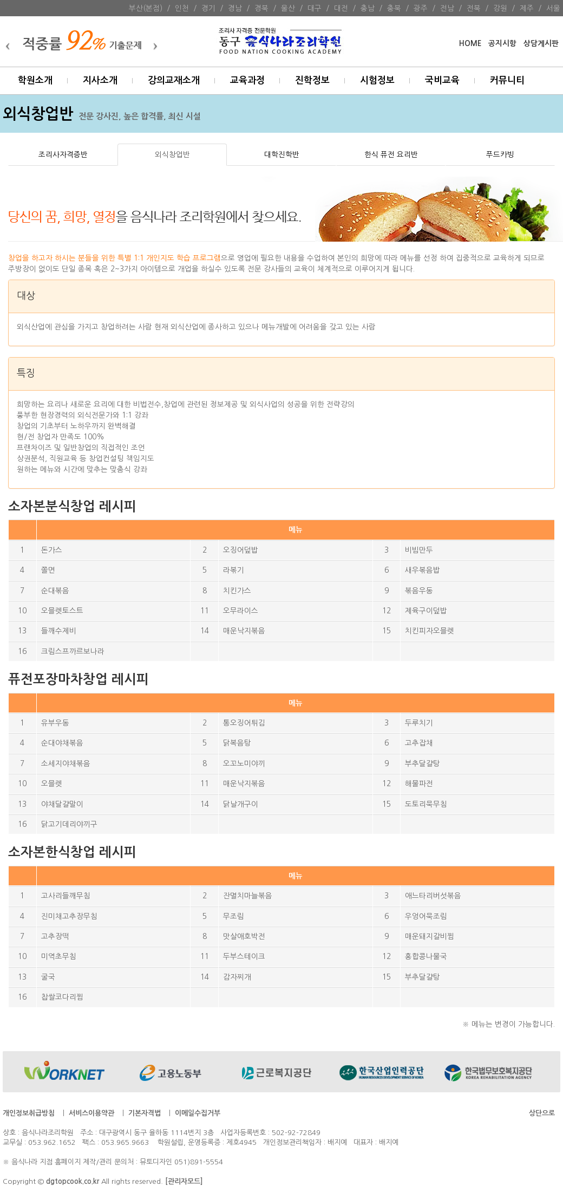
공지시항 (502, 43)
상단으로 (542, 1113)
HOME (470, 43)
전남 (447, 8)
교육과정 (247, 80)
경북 (261, 8)
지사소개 (100, 80)
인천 (182, 8)
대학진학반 (281, 154)
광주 (421, 8)
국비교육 (442, 80)
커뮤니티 (507, 80)
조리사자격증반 (63, 154)
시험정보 (377, 80)
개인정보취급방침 (29, 1113)
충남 (368, 8)
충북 (394, 8)
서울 (553, 8)
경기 (208, 8)
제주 (527, 8)
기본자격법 (144, 1113)
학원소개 (35, 80)
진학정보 (312, 80)
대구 (314, 8)
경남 (235, 8)
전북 (474, 8)
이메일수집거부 (197, 1113)
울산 (288, 8)
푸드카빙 (500, 154)
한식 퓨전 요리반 (391, 154)
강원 (500, 8)
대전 (341, 8)
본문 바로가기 (0, 0)
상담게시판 (541, 43)
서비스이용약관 (91, 1113)
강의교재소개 (174, 80)
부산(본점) (145, 8)
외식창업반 (172, 154)
